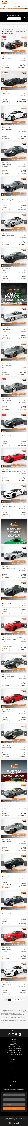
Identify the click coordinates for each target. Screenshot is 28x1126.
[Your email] (14, 1104)
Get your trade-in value (14, 19)
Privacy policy (14, 1077)
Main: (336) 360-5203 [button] (14, 1048)
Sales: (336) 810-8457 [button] (14, 1050)
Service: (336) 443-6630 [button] (14, 1052)
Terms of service (14, 1081)
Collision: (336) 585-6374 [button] (14, 1054)
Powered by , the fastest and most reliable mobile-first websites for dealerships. (14, 1120)
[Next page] (21, 1000)
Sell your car (14, 1069)
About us (14, 1073)
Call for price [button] (21, 101)
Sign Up (14, 1108)
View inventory (14, 1065)
